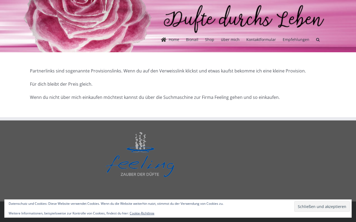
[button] (318, 39)
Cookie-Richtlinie (142, 213)
